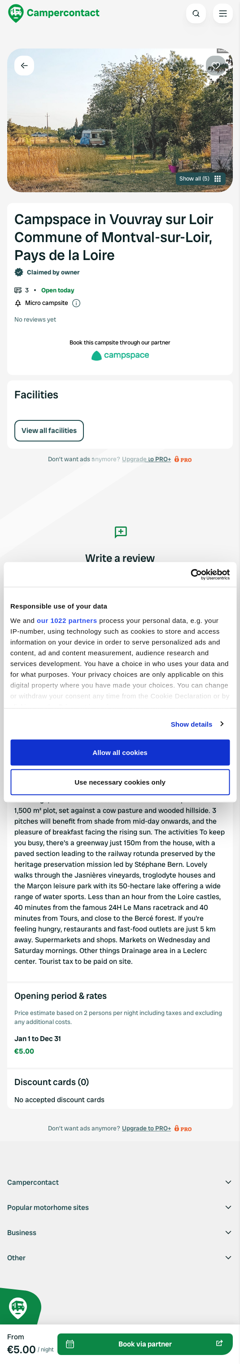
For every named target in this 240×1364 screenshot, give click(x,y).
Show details (192, 724)
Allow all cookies (120, 752)
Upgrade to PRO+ (146, 1128)
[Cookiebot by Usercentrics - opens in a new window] (190, 574)
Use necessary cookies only (120, 782)
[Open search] (196, 13)
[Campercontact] (53, 13)
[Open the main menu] (223, 13)
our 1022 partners (67, 620)
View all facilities (49, 430)
